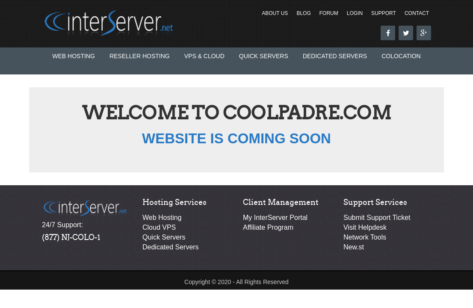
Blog (303, 13)
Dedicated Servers (335, 56)
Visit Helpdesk (365, 227)
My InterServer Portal (275, 217)
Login (355, 13)
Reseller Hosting (139, 56)
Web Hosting (73, 56)
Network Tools (364, 237)
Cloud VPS (159, 227)
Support (383, 13)
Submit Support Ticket (377, 217)
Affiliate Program (268, 227)
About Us (275, 13)
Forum (328, 13)
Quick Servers (263, 56)
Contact (417, 13)
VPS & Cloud (204, 56)
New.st (353, 247)
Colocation (401, 56)
